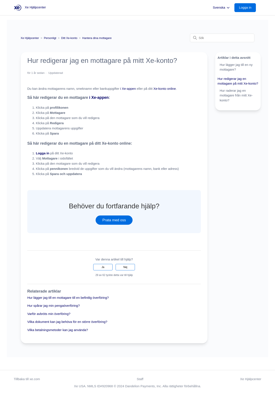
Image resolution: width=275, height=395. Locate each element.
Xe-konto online (164, 88)
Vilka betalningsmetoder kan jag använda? (57, 330)
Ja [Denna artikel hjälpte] (103, 267)
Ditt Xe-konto (69, 38)
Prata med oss (114, 220)
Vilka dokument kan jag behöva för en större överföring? (67, 322)
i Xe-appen (128, 88)
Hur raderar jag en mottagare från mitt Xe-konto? (236, 95)
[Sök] (222, 38)
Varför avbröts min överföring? (48, 314)
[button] (247, 7)
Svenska (222, 8)
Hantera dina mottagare (97, 38)
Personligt (50, 38)
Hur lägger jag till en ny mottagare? (236, 67)
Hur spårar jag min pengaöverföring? (53, 305)
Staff (140, 379)
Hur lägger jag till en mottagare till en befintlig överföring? (68, 297)
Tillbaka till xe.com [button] (27, 379)
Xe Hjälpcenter (30, 38)
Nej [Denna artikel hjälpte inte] (125, 267)
